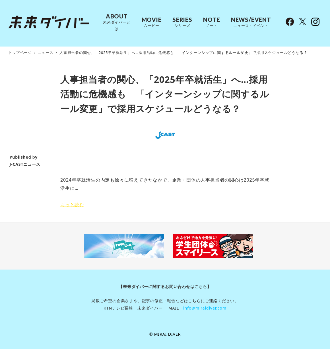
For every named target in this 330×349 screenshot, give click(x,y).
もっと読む (72, 204)
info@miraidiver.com (204, 308)
